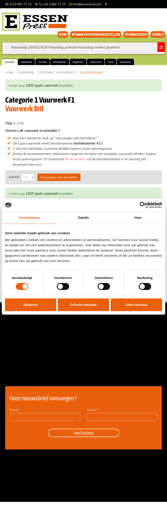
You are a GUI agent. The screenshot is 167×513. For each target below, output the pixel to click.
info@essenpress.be (85, 4)
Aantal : (14, 176)
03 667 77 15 (20, 4)
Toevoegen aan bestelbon (59, 177)
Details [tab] (83, 217)
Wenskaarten (59, 62)
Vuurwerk (9, 62)
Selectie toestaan (83, 304)
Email (15, 409)
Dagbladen (78, 62)
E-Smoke (42, 62)
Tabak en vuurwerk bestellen (95, 34)
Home (63, 34)
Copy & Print (95, 62)
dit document (75, 159)
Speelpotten (26, 62)
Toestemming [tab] (29, 217)
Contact (158, 34)
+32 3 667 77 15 (52, 4)
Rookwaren (125, 62)
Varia (110, 62)
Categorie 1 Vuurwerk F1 (57, 72)
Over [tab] (138, 217)
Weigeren (30, 304)
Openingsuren (135, 34)
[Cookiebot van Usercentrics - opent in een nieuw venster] (143, 205)
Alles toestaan (136, 304)
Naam (93, 409)
